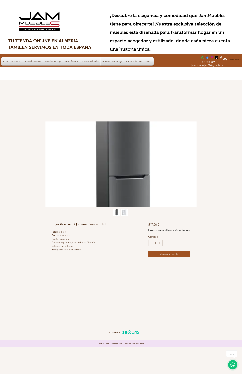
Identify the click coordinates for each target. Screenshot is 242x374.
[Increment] (160, 243)
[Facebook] (207, 57)
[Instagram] (211, 57)
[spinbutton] (155, 243)
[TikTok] (216, 57)
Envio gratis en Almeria (178, 229)
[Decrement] (151, 243)
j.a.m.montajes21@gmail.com (207, 65)
